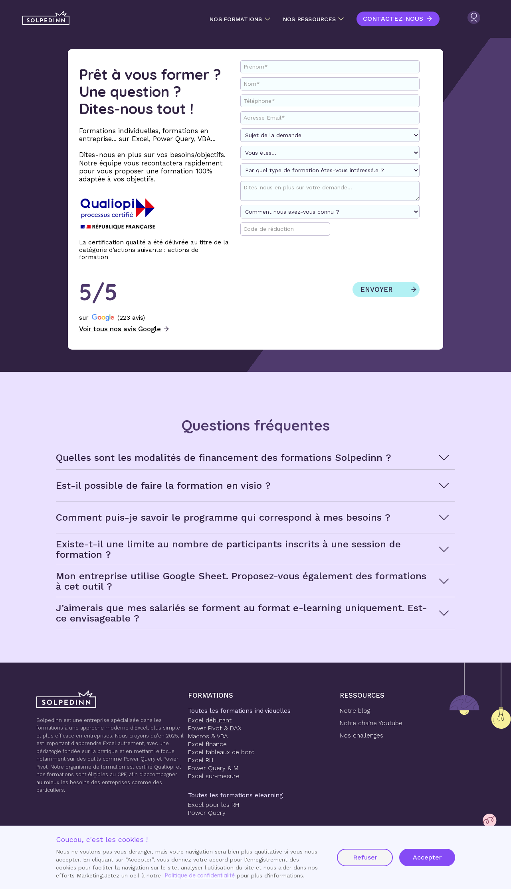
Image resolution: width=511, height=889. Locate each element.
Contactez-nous (393, 18)
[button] (240, 19)
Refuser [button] (365, 857)
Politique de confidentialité (200, 875)
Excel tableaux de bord (221, 752)
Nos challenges (361, 735)
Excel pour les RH (213, 804)
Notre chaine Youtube (371, 723)
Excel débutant (210, 720)
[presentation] (353, 260)
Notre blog (355, 710)
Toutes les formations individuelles (239, 710)
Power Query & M (213, 768)
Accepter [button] (427, 857)
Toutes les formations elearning (235, 795)
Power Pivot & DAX (215, 728)
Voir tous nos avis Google (120, 329)
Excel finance (207, 744)
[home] (45, 18)
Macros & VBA (208, 736)
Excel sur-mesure (214, 776)
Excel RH (200, 760)
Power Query (207, 812)
